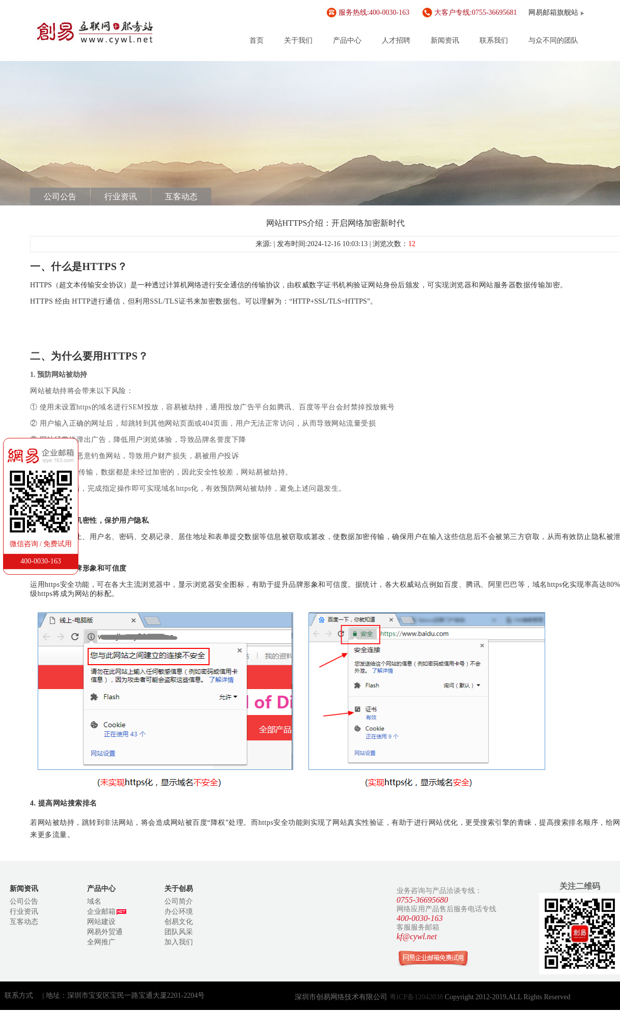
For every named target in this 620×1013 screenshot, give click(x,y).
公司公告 (60, 196)
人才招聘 (396, 40)
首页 (256, 40)
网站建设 (101, 922)
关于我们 (298, 40)
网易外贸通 (105, 932)
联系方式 (19, 995)
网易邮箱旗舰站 (553, 12)
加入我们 (178, 942)
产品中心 (347, 40)
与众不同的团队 (553, 40)
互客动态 (181, 196)
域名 (94, 901)
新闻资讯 (445, 40)
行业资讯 (120, 196)
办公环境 (178, 911)
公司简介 (178, 901)
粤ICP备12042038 (417, 997)
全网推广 (101, 942)
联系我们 (494, 40)
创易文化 (178, 922)
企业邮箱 (106, 911)
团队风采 (178, 932)
